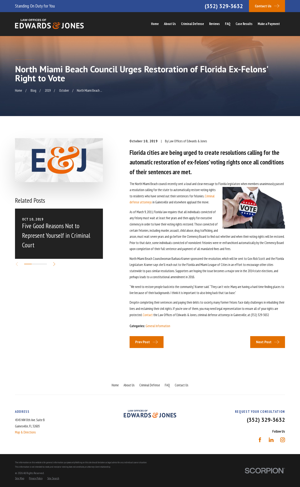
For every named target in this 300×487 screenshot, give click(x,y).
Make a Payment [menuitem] (269, 23)
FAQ (167, 385)
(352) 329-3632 (224, 6)
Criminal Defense (149, 385)
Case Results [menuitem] (244, 23)
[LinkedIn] (271, 439)
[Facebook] (260, 439)
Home (115, 385)
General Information (158, 326)
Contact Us (181, 385)
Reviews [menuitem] (214, 23)
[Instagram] (282, 439)
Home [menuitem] (155, 23)
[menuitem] (19, 478)
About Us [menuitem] (170, 23)
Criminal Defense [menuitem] (192, 23)
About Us (129, 385)
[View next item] (54, 264)
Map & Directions (25, 432)
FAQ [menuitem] (227, 23)
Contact (148, 315)
